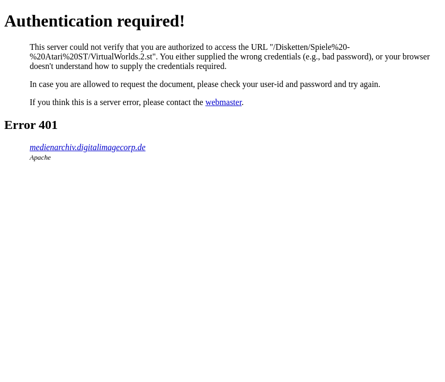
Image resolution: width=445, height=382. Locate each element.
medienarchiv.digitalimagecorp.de (88, 147)
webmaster (224, 102)
